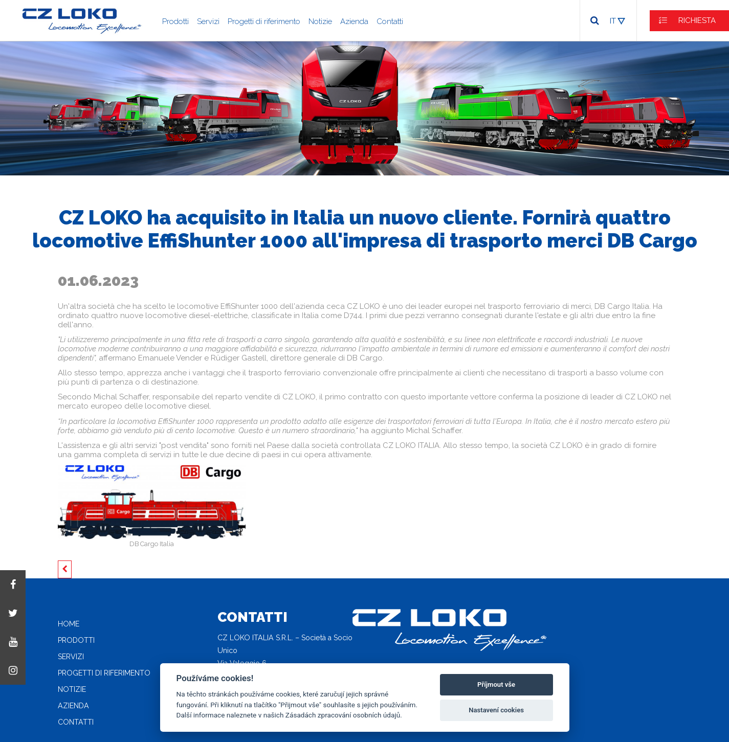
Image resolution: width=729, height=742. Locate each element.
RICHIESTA (697, 20)
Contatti (390, 21)
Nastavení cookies (496, 710)
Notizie (320, 21)
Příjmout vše (496, 684)
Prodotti (175, 21)
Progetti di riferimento (264, 21)
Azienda (354, 21)
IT (613, 21)
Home (68, 624)
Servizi (208, 21)
